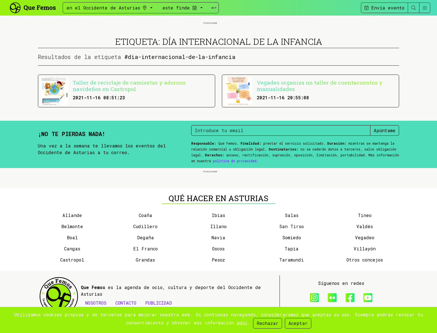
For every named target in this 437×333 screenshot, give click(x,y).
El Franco (145, 248)
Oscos (218, 248)
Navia (218, 237)
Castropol (72, 260)
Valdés (364, 226)
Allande (72, 215)
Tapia (291, 248)
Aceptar (298, 323)
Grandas (145, 260)
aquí (242, 322)
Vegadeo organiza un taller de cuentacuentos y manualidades (320, 85)
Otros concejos (364, 260)
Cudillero (145, 226)
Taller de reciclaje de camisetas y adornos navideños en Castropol (129, 85)
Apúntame (384, 130)
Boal (72, 237)
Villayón (365, 248)
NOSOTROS (95, 303)
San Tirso (291, 226)
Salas (291, 215)
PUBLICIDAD (158, 303)
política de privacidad (234, 161)
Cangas (72, 248)
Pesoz (218, 260)
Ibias (218, 215)
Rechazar (267, 323)
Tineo (365, 215)
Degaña (145, 237)
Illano (218, 226)
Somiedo (291, 237)
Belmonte (72, 226)
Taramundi (291, 260)
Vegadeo (364, 237)
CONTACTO (125, 303)
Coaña (145, 215)
